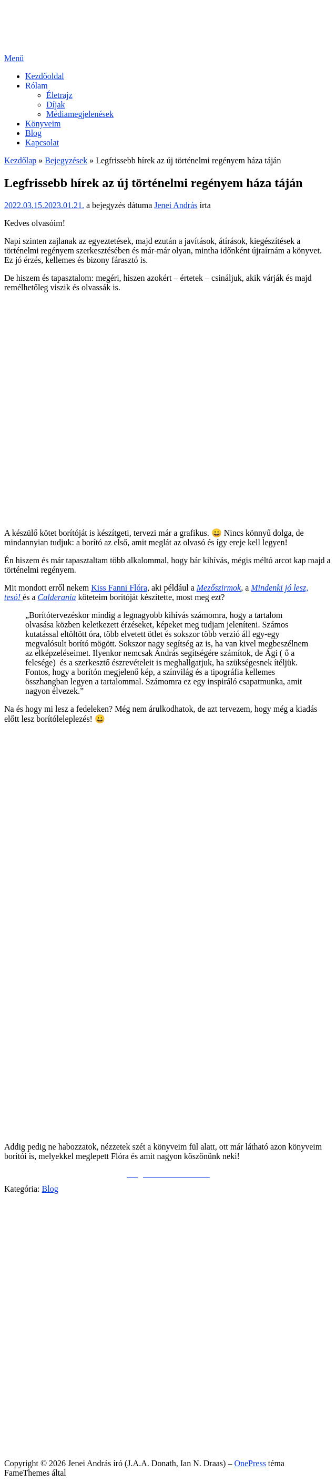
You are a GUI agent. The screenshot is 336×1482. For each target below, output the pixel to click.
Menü (14, 58)
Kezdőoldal (44, 76)
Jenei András (175, 205)
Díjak (55, 104)
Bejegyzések (66, 160)
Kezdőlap (20, 160)
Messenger (43, 1261)
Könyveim (43, 123)
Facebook (41, 1252)
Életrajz (59, 95)
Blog (33, 133)
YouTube (40, 1271)
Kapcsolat (42, 142)
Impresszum (45, 1445)
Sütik (34, 1435)
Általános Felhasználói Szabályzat (82, 1426)
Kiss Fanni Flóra (119, 587)
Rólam (36, 85)
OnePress (250, 1463)
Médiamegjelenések (80, 114)
